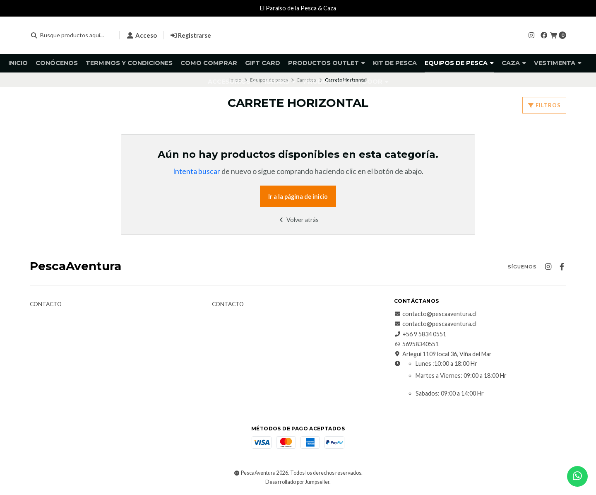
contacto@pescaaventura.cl (435, 314)
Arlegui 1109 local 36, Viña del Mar (443, 354)
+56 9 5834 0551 (420, 334)
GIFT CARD (262, 63)
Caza (514, 63)
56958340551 (416, 344)
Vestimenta (558, 63)
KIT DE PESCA (395, 63)
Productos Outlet (326, 63)
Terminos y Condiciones (129, 63)
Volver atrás (298, 219)
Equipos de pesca (459, 63)
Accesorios (232, 81)
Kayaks (280, 81)
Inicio (18, 63)
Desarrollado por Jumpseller (297, 482)
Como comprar (208, 63)
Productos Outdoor (346, 81)
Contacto (46, 304)
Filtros (544, 105)
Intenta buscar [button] (196, 171)
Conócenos (57, 63)
